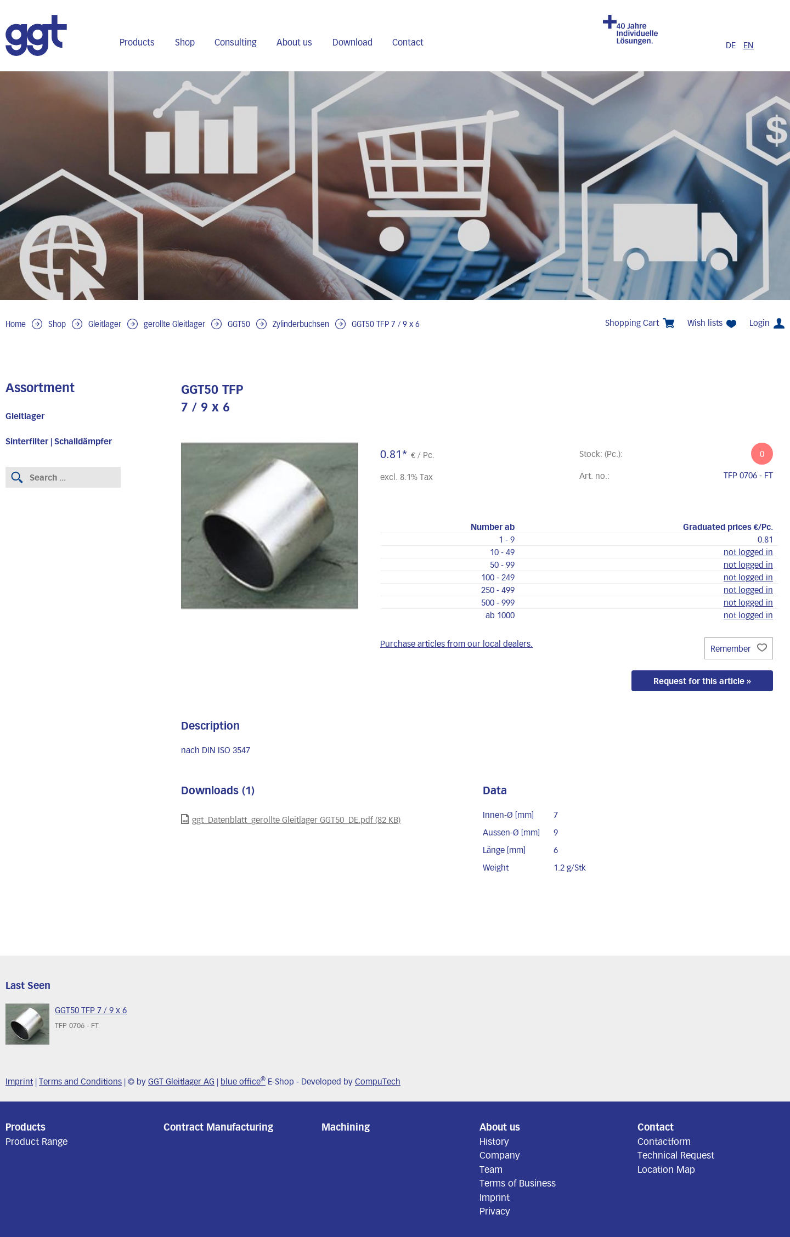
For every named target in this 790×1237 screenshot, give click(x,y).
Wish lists (711, 323)
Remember (738, 648)
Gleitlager (104, 324)
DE (731, 45)
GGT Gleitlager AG (181, 1081)
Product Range (36, 1141)
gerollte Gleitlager (174, 324)
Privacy (494, 1210)
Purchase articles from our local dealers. (456, 643)
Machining (345, 1126)
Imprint (19, 1081)
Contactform (664, 1141)
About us (294, 42)
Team (491, 1168)
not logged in (748, 552)
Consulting (236, 42)
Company (499, 1154)
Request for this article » (702, 681)
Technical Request (675, 1154)
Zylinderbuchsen (301, 324)
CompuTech (377, 1081)
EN (748, 45)
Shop (185, 42)
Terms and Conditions (80, 1081)
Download (352, 42)
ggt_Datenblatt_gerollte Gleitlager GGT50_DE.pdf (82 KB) (290, 819)
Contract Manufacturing (218, 1126)
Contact (408, 42)
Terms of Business (517, 1182)
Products (137, 42)
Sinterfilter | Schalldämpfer (58, 441)
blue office (243, 1081)
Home (15, 324)
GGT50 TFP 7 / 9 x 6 (386, 324)
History (494, 1141)
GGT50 (239, 324)
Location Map (666, 1168)
